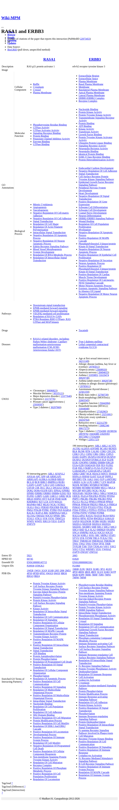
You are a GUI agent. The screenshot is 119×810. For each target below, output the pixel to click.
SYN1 (51, 518)
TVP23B (77, 546)
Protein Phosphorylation (45, 659)
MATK (76, 485)
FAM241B (89, 465)
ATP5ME (94, 448)
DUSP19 (111, 457)
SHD (81, 529)
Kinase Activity (86, 129)
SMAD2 (40, 515)
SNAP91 (110, 529)
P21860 (76, 565)
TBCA (96, 538)
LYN (51, 501)
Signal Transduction (43, 221)
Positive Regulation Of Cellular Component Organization (48, 624)
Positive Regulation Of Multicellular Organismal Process (51, 696)
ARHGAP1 (55, 476)
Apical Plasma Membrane (91, 92)
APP (43, 476)
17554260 (94, 436)
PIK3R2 (93, 499)
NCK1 (53, 504)
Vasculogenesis (40, 210)
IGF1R (51, 499)
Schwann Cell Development (93, 210)
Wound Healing (86, 221)
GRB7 (82, 473)
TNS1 (75, 543)
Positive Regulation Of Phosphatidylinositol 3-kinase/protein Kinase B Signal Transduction (97, 269)
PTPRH (92, 513)
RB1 (46, 513)
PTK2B (37, 510)
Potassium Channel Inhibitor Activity (51, 138)
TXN (90, 546)
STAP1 (112, 535)
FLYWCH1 (106, 468)
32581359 (84, 392)
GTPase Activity (41, 127)
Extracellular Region (89, 75)
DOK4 (37, 490)
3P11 (102, 569)
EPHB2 (66, 490)
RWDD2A (99, 518)
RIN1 (112, 515)
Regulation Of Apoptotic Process (49, 678)
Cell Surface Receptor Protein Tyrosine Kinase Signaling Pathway (96, 178)
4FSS (29, 573)
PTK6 (75, 510)
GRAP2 (107, 471)
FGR (75, 468)
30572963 (84, 436)
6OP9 (81, 574)
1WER (30, 570)
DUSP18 (101, 457)
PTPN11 (93, 510)
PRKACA (103, 504)
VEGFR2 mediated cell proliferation (51, 313)
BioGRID (12, 49)
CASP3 (30, 485)
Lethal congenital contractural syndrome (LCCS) (93, 345)
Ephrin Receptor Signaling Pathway (51, 246)
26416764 (84, 420)
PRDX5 (94, 504)
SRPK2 (104, 535)
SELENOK (85, 521)
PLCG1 (76, 501)
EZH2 (63, 493)
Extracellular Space (88, 78)
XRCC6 (47, 521)
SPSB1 (56, 515)
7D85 (101, 574)
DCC (42, 487)
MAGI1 (58, 501)
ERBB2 (39, 493)
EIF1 (50, 490)
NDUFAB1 (78, 493)
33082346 (104, 425)
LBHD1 (77, 482)
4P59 (75, 572)
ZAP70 (61, 521)
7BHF (95, 574)
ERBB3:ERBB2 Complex (92, 98)
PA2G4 (84, 496)
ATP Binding (85, 126)
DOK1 (66, 487)
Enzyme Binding (41, 141)
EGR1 (76, 462)
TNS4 (95, 543)
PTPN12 (102, 510)
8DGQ (30, 576)
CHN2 (89, 454)
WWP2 (38, 521)
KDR (64, 499)
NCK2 (102, 490)
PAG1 (38, 507)
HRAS (30, 499)
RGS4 (106, 515)
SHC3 (113, 527)
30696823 (52, 390)
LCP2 (89, 482)
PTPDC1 (83, 510)
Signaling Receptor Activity (92, 145)
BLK (75, 451)
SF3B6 (95, 521)
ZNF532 (93, 552)
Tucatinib (83, 330)
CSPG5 (109, 454)
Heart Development (88, 193)
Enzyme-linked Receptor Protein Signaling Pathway (49, 593)
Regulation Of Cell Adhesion (47, 712)
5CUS (100, 572)
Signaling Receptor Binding (47, 133)
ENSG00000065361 (83, 562)
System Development (43, 252)
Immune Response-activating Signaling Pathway (93, 698)
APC (38, 476)
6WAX (49, 573)
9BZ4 (37, 576)
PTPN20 (111, 510)
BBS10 (60, 479)
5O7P (113, 572)
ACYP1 (112, 445)
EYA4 (76, 465)
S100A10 (109, 518)
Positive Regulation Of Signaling (49, 687)
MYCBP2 (87, 490)
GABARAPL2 (95, 471)
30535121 (58, 393)
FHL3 (81, 468)
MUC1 (104, 487)
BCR (37, 482)
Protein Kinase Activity (90, 112)
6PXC (43, 573)
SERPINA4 (55, 513)
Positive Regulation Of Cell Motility (51, 723)
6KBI (75, 574)
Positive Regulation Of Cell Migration (52, 717)
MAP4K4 (31, 504)
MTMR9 (95, 487)
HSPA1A (77, 476)
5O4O (107, 572)
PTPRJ (53, 510)
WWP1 (30, 521)
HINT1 (104, 473)
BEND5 (112, 448)
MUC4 (111, 487)
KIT (41, 501)
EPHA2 (58, 490)
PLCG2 (84, 501)
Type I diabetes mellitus (90, 341)
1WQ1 (37, 570)
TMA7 (76, 541)
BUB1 (61, 482)
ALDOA (85, 448)
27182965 (102, 411)
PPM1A (93, 501)
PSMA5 (77, 507)
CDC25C (111, 451)
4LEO (109, 569)
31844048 (84, 408)
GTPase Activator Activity (46, 130)
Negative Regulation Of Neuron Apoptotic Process (49, 242)
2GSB (51, 570)
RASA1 (49, 59)
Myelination (85, 229)
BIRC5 (43, 482)
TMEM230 (109, 541)
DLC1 (49, 487)
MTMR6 (77, 487)
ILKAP (100, 476)
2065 (75, 555)
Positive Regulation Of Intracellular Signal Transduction (50, 646)
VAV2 (113, 546)
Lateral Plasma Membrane (92, 95)
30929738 (84, 378)
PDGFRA (93, 496)
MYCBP (77, 490)
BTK (87, 451)
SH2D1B (86, 524)
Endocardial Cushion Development (96, 168)
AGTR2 (77, 448)
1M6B (76, 569)
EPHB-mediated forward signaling (50, 308)
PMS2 (30, 510)
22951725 (93, 439)
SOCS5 (109, 532)
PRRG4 (113, 504)
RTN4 (90, 518)
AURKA (43, 479)
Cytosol (37, 89)
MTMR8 (86, 487)
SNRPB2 (84, 532)
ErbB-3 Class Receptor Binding (94, 157)
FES (69, 493)
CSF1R (30, 487)
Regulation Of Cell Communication (50, 617)
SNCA (76, 532)
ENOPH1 (84, 462)
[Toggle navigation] (2, 27)
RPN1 (83, 518)
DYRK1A (96, 459)
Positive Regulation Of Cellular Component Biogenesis (48, 752)
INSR (58, 499)
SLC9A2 (31, 515)
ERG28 (109, 462)
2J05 (56, 570)
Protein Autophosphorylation (47, 656)
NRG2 (103, 493)
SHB (93, 527)
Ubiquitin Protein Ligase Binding (95, 143)
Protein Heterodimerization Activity (96, 159)
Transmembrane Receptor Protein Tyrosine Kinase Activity (49, 635)
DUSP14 (92, 457)
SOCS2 (93, 532)
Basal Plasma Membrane (91, 84)
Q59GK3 (39, 565)
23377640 (66, 396)
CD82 (103, 451)
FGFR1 (30, 496)
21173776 (49, 399)
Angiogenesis (39, 207)
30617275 (84, 428)
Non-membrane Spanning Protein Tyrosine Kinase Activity (49, 758)
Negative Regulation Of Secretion (95, 260)
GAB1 (46, 496)
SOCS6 (76, 535)
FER (98, 465)
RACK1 (31, 513)
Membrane (84, 87)
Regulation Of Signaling (45, 619)
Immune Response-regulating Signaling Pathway (93, 717)
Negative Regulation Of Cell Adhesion (52, 218)
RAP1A (39, 513)
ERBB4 (55, 493)
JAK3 (96, 479)
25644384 (104, 403)
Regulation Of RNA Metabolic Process (52, 255)
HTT (44, 499)
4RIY (93, 572)
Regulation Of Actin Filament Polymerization (48, 228)
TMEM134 (85, 541)
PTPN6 (76, 513)
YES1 (54, 521)
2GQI (44, 570)
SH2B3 (111, 521)
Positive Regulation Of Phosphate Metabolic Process (49, 769)
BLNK (81, 451)
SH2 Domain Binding (44, 715)
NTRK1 (61, 504)
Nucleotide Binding (88, 109)
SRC (63, 515)
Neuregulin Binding (89, 151)
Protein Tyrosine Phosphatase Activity (98, 668)
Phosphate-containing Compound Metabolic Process (95, 639)
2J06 (62, 570)
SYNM (88, 538)
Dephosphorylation (88, 671)
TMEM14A (97, 541)
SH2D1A (77, 524)
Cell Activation (86, 677)
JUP (102, 479)
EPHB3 (30, 493)
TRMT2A (60, 518)
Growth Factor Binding (90, 134)
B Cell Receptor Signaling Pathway (96, 764)
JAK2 (90, 479)
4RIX (87, 572)
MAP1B (111, 482)
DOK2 (30, 490)
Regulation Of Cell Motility (47, 743)
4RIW (81, 572)
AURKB (52, 479)
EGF (104, 459)
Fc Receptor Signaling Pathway (94, 666)
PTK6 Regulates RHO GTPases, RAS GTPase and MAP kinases (52, 320)
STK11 (38, 518)
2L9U (82, 569)
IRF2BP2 (77, 479)
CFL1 (82, 454)
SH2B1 (103, 521)
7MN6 (76, 577)
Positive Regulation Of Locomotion (50, 731)
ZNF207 (84, 552)
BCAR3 (104, 448)
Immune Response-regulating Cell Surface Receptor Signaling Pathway (97, 656)
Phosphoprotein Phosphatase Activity (97, 615)
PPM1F (109, 501)
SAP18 (76, 521)
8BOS (64, 573)
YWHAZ (106, 549)
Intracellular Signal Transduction (49, 232)
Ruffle (36, 84)
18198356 (112, 431)
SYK (45, 518)
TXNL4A (98, 546)
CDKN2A (60, 485)
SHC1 (64, 513)
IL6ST (93, 476)
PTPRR (100, 513)
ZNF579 (31, 524)
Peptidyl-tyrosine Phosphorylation (50, 597)
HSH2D (113, 473)
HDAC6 (96, 473)
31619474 (104, 375)
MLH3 (46, 504)
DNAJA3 (57, 487)
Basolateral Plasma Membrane (94, 89)
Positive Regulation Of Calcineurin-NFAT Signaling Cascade (97, 281)
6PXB (36, 573)
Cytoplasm (38, 87)
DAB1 (76, 457)
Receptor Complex (88, 101)
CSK (37, 487)
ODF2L (76, 496)
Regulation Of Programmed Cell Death (52, 661)
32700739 (103, 394)
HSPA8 (85, 476)
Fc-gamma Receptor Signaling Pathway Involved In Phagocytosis (96, 731)
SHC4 (76, 529)
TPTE (101, 543)
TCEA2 (104, 538)
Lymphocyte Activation (90, 755)
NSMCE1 (112, 493)
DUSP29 (86, 459)
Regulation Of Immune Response (95, 674)
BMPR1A (53, 482)
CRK (95, 454)
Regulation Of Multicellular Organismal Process (47, 691)
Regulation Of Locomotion (46, 779)
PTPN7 (84, 513)
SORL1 (84, 535)
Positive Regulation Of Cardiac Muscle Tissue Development (94, 276)
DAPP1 (83, 457)
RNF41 (76, 518)
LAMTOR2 (110, 479)
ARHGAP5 (32, 479)
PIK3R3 (102, 499)
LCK (45, 501)
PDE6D (45, 507)
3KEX (89, 569)
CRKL (102, 454)
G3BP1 (38, 496)
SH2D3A (106, 524)
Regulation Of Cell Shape (46, 224)
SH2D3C (77, 527)
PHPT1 (76, 499)
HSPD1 (38, 499)
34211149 (83, 361)
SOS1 (91, 535)
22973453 (85, 38)
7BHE (88, 574)
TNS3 (88, 543)
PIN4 (109, 499)
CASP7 (38, 485)
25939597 (38, 404)
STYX (76, 538)
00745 (30, 559)
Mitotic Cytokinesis (43, 204)
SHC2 (107, 527)
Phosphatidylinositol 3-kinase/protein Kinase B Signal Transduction (97, 245)
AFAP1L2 (60, 473)
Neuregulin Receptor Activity (93, 148)
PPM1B (101, 501)
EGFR (44, 490)
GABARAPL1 (80, 471)
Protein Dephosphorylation (92, 722)
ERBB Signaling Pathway (91, 610)
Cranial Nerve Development (93, 213)
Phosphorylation (41, 675)
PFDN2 (102, 496)
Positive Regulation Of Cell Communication (46, 682)
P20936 (30, 565)
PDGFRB (54, 507)
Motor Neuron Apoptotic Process (95, 285)
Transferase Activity (89, 131)
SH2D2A (96, 524)
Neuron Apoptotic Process (92, 263)
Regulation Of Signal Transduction (50, 628)
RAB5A (67, 510)
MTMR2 (104, 485)
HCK (68, 496)
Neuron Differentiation (90, 215)
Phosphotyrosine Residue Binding (50, 124)
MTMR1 (84, 485)
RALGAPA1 (79, 515)
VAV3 (76, 549)
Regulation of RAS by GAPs (47, 316)
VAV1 (106, 546)
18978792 (84, 434)
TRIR (107, 543)
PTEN (84, 507)
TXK (84, 546)
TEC (110, 538)
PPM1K (77, 504)
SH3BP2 (86, 527)
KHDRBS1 (32, 501)
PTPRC (45, 510)
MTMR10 (95, 485)
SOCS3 (49, 515)
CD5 (52, 485)
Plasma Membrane (42, 92)
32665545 (84, 400)
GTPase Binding (41, 144)
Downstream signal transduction (49, 305)
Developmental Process (44, 734)
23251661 (106, 414)
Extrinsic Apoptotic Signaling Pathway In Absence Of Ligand (98, 290)
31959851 (93, 375)
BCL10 (30, 482)
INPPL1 (109, 476)
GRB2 (62, 496)
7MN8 (82, 577)
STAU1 (30, 518)
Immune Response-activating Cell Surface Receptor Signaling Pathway (97, 645)
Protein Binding (41, 136)
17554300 (101, 431)
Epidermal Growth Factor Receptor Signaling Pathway (96, 183)
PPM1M (85, 504)
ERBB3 (95, 59)
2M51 (68, 570)
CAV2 (46, 485)
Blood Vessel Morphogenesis (47, 249)
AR (47, 476)
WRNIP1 (90, 549)
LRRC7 (97, 482)
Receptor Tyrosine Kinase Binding (96, 738)
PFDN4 (111, 496)
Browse (11, 34)
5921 (29, 555)
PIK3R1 (64, 507)
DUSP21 (77, 459)
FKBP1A (89, 468)
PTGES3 (92, 507)
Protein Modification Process (47, 720)
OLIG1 (30, 507)
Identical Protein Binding (91, 154)
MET (39, 504)
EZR (81, 465)
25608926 (101, 369)
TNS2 (82, 543)
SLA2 (93, 529)
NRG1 (96, 493)
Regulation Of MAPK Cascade (48, 631)
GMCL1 (54, 496)
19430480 (94, 434)
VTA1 (82, 549)
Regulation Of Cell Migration (47, 762)
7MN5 (107, 574)
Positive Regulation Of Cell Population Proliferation (46, 775)
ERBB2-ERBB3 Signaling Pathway (96, 218)
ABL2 (104, 445)
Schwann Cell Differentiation (93, 207)
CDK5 (76, 454)
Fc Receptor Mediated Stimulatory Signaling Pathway (96, 759)
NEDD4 (88, 493)
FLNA (97, 468)
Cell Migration (86, 736)
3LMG (96, 569)
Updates (11, 43)
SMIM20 (101, 529)
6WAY (57, 573)
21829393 (105, 434)
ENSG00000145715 (37, 562)
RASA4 (98, 515)
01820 (76, 559)
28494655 (103, 372)
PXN (59, 510)
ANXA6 (31, 476)
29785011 (94, 366)
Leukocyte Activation (89, 680)
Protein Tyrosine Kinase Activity (95, 115)
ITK (84, 479)
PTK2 (100, 507)
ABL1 (51, 473)
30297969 (55, 407)
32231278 (101, 422)
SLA (87, 529)
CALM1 (95, 451)
